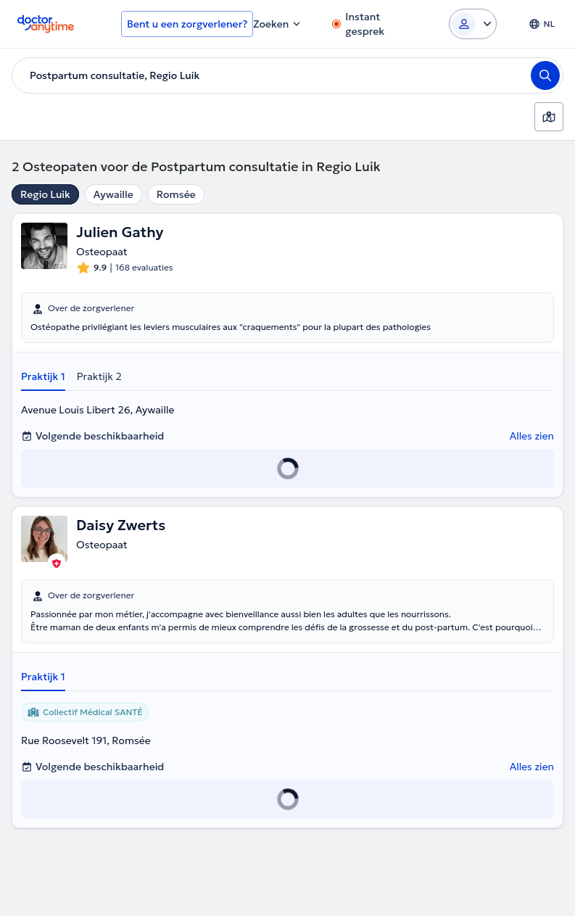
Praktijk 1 (43, 376)
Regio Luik (45, 194)
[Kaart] (548, 116)
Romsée (176, 194)
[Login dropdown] (473, 24)
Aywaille (113, 194)
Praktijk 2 (99, 376)
